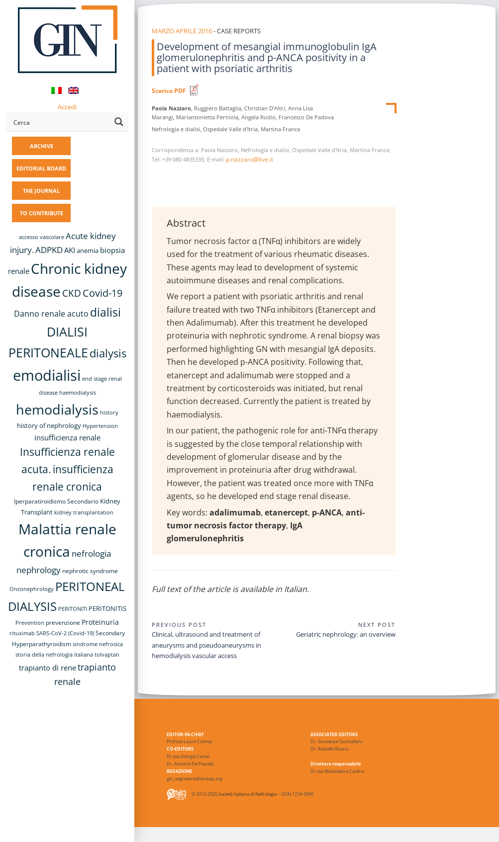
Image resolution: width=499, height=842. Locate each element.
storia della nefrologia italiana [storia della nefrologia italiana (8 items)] (54, 654)
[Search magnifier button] (118, 121)
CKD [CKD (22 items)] (71, 293)
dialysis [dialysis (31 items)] (108, 353)
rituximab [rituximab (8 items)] (22, 633)
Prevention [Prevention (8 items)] (29, 622)
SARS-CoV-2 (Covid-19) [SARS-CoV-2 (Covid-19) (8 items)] (65, 633)
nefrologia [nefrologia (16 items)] (91, 553)
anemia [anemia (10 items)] (88, 251)
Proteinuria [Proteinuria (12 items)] (100, 622)
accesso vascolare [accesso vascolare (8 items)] (41, 237)
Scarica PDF (169, 90)
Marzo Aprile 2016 (182, 30)
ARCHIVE (41, 146)
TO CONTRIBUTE (41, 213)
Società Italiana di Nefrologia (247, 794)
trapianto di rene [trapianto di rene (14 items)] (47, 667)
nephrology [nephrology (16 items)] (38, 570)
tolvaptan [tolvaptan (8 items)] (107, 654)
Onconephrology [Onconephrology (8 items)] (31, 589)
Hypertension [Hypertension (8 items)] (100, 425)
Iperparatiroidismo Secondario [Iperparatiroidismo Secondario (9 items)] (56, 501)
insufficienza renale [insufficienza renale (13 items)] (67, 437)
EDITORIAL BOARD (41, 168)
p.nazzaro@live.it (249, 159)
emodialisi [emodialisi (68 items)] (47, 375)
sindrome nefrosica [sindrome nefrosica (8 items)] (98, 644)
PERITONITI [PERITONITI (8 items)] (72, 608)
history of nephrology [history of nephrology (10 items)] (49, 425)
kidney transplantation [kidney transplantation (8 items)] (83, 512)
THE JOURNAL (41, 190)
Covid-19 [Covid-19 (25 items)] (102, 293)
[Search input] (60, 122)
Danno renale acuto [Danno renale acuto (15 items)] (51, 313)
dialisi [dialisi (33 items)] (105, 312)
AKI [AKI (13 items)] (69, 250)
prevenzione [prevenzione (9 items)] (63, 622)
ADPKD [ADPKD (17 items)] (49, 249)
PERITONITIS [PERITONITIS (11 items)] (107, 608)
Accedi (67, 106)
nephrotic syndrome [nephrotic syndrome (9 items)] (90, 571)
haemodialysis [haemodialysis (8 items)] (77, 392)
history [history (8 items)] (109, 412)
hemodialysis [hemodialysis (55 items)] (57, 409)
